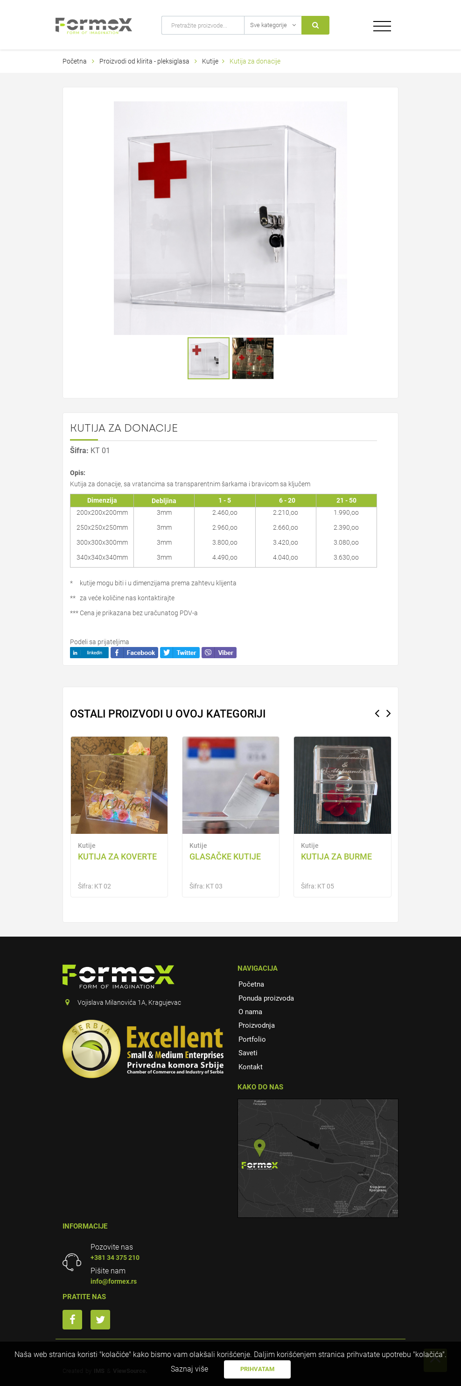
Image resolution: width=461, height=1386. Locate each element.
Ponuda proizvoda (266, 998)
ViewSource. (130, 1370)
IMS (99, 1370)
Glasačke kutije (225, 856)
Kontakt (250, 1067)
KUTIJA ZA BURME (336, 856)
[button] (338, 109)
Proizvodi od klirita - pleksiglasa (145, 61)
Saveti (248, 1053)
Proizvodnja (256, 1025)
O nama (250, 1012)
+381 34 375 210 (115, 1257)
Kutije (210, 61)
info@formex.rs (114, 1281)
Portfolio (252, 1039)
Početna (75, 61)
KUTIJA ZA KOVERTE (117, 856)
